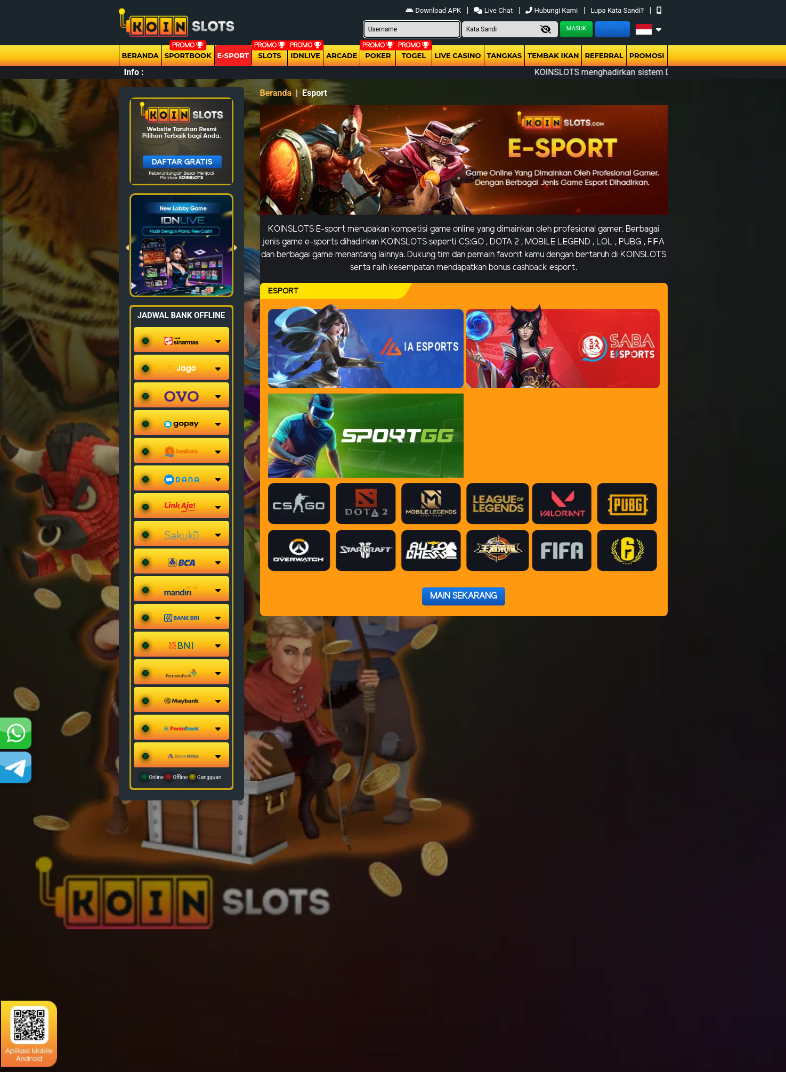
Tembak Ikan (553, 55)
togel (414, 55)
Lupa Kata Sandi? (617, 10)
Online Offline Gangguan (181, 777)
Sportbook (188, 55)
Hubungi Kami (552, 10)
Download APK (434, 10)
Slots (269, 55)
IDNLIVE (305, 55)
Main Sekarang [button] (463, 596)
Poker (378, 55)
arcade (341, 55)
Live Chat (494, 10)
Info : (134, 72)
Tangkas (504, 55)
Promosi (647, 55)
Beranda (140, 55)
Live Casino (458, 55)
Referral (604, 55)
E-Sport (233, 55)
